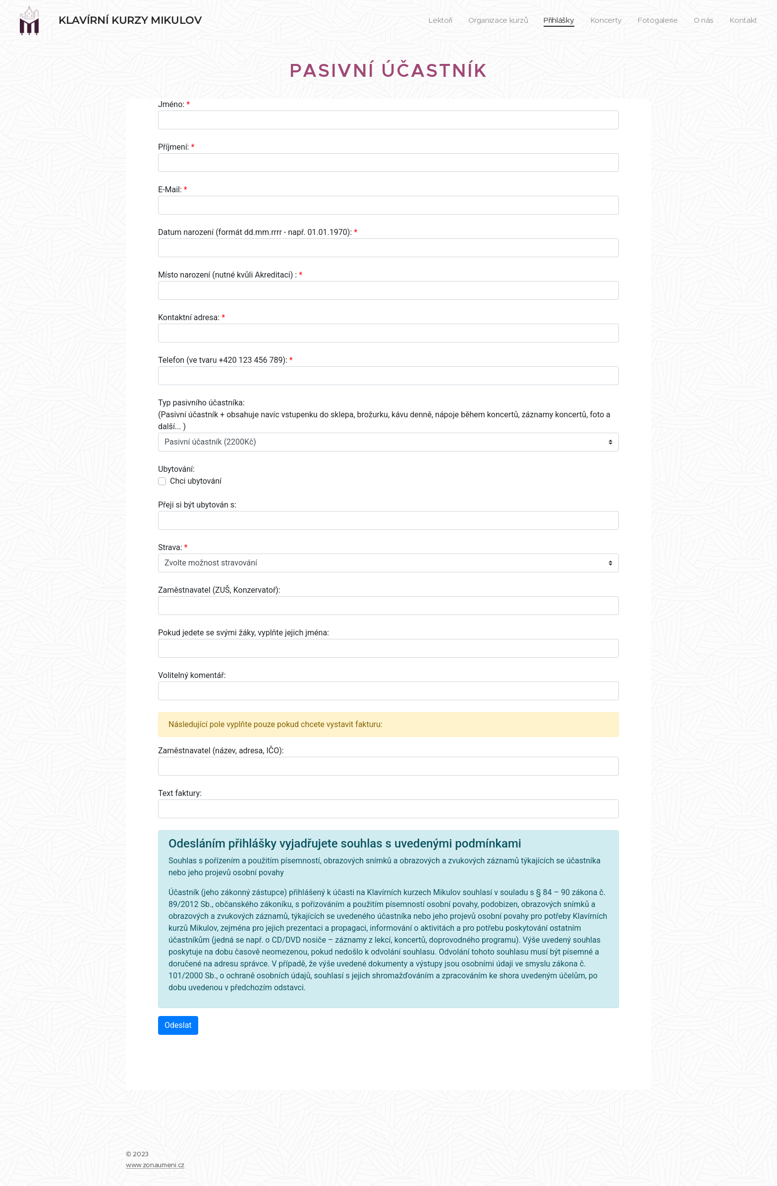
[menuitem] (434, 20)
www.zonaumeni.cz (155, 1165)
